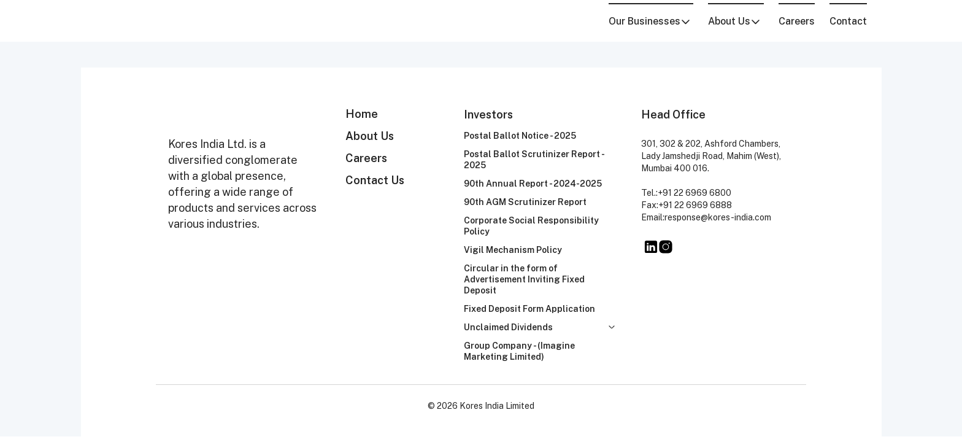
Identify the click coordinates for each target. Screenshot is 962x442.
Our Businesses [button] (650, 21)
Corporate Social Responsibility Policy (531, 225)
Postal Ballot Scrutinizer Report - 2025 (534, 159)
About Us (369, 136)
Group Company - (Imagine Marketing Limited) (519, 351)
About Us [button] (734, 21)
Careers (797, 21)
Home (361, 113)
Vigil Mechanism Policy (513, 250)
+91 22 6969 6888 (695, 205)
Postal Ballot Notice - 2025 (520, 136)
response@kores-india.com (717, 217)
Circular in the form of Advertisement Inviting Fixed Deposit (524, 279)
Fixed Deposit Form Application (529, 309)
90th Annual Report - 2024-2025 (533, 183)
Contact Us (374, 180)
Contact (848, 21)
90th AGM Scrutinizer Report (525, 202)
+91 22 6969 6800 (694, 193)
